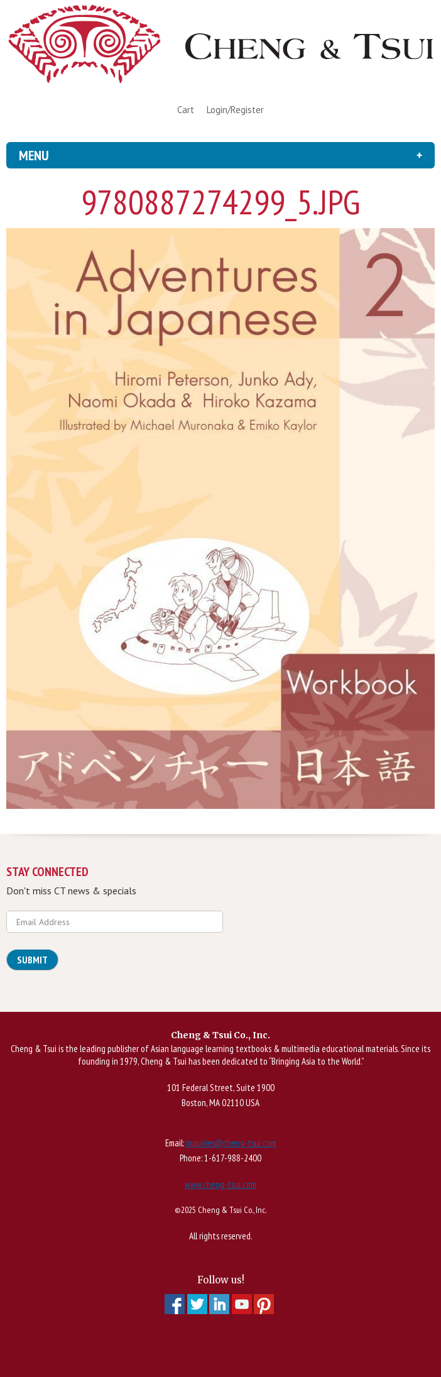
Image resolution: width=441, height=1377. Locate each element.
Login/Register (235, 110)
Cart (185, 110)
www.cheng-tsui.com (220, 1184)
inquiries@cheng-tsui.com (231, 1143)
